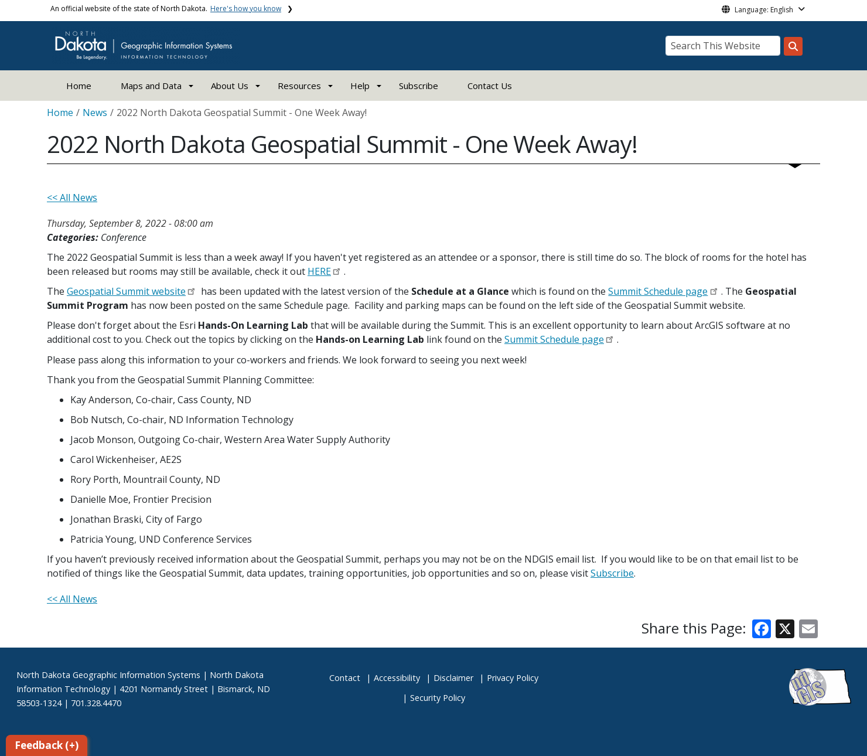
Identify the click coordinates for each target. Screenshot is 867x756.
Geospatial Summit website (126, 291)
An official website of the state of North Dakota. (165, 8)
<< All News (72, 197)
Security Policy (437, 697)
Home (78, 85)
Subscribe (418, 85)
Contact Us (489, 85)
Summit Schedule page (658, 291)
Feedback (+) (46, 745)
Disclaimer (453, 677)
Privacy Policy (512, 677)
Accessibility (397, 677)
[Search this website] (793, 46)
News (95, 112)
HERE (319, 271)
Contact (344, 677)
